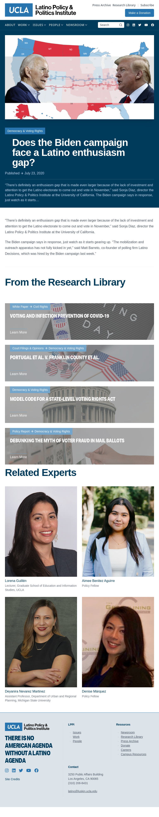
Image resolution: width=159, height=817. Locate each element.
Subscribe (147, 5)
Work (76, 736)
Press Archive (101, 5)
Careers (126, 750)
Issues (77, 732)
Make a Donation (140, 13)
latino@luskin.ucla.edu (82, 791)
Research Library (124, 5)
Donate (125, 745)
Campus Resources (133, 754)
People (77, 741)
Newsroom (128, 732)
